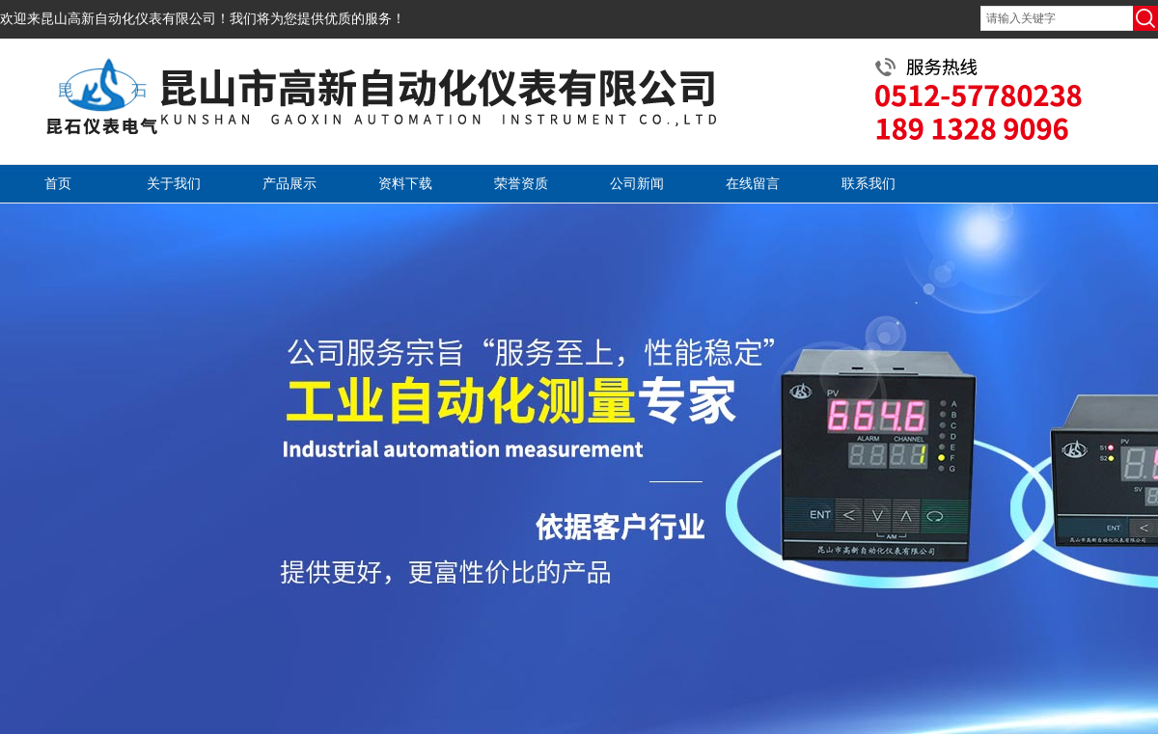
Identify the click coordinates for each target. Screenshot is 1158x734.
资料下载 (405, 184)
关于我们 (174, 184)
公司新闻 (637, 184)
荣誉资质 (521, 184)
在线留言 (753, 184)
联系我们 (868, 184)
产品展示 (289, 184)
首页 (57, 184)
